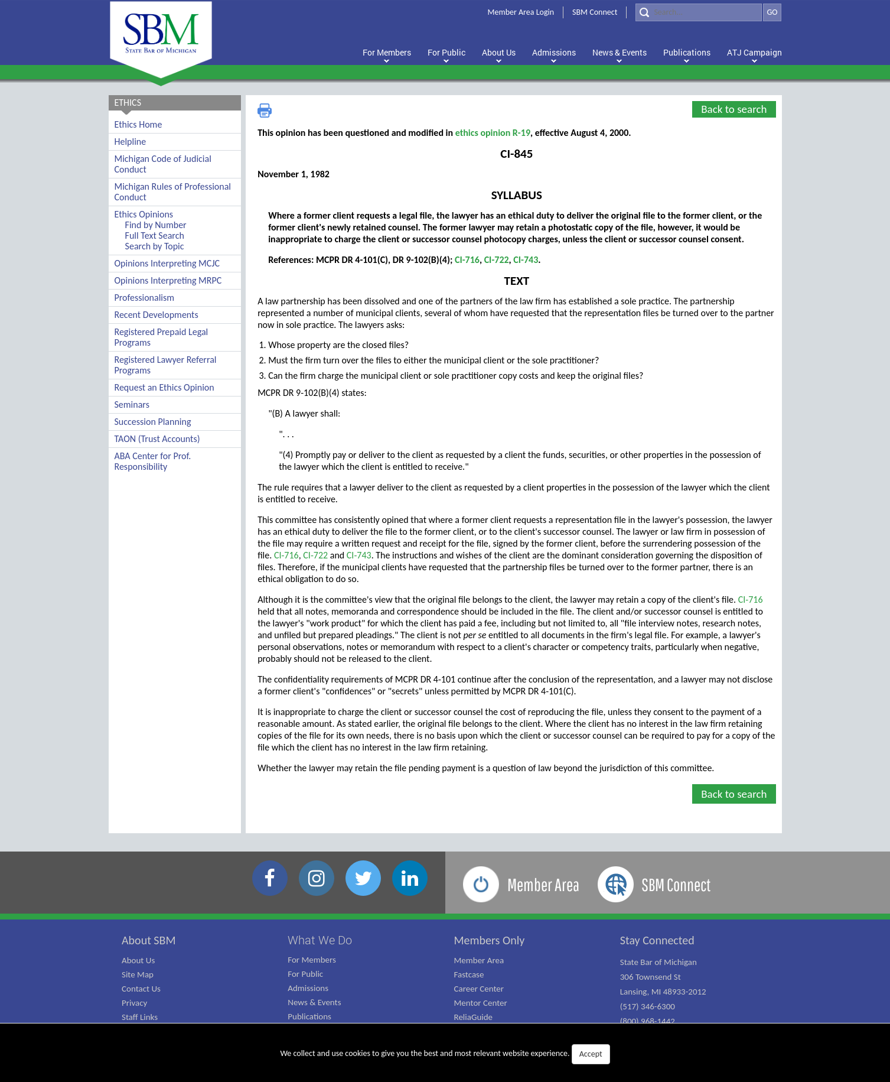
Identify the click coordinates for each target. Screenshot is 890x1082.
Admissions (308, 988)
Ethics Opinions (144, 214)
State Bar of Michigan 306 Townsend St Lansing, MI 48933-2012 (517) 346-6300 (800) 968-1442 (663, 991)
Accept (590, 1054)
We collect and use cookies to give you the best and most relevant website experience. (444, 1054)
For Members (312, 959)
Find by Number (156, 224)
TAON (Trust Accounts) (157, 438)
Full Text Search (154, 235)
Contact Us (141, 988)
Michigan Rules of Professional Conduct (173, 192)
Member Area (479, 960)
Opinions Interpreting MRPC (168, 280)
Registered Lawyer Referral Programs (166, 365)
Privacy (134, 1002)
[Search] (698, 12)
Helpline (130, 141)
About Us (138, 960)
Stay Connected (657, 940)
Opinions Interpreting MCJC (167, 263)
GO (772, 12)
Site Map (138, 974)
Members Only (489, 940)
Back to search (734, 109)
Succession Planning (153, 421)
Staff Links (140, 1017)
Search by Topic (154, 246)
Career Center (479, 988)
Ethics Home (138, 124)
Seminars (132, 404)
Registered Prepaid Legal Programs (161, 337)
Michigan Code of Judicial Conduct (163, 164)
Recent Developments (156, 314)
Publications (309, 1016)
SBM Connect (594, 12)
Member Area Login (521, 12)
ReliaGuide (473, 1017)
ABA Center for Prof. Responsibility (153, 461)
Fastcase (469, 974)
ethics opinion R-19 (492, 132)
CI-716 (467, 259)
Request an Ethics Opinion (164, 387)
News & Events (314, 1002)
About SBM (149, 940)
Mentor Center (480, 1002)
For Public (305, 974)
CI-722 (496, 259)
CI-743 (525, 259)
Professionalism (145, 297)
